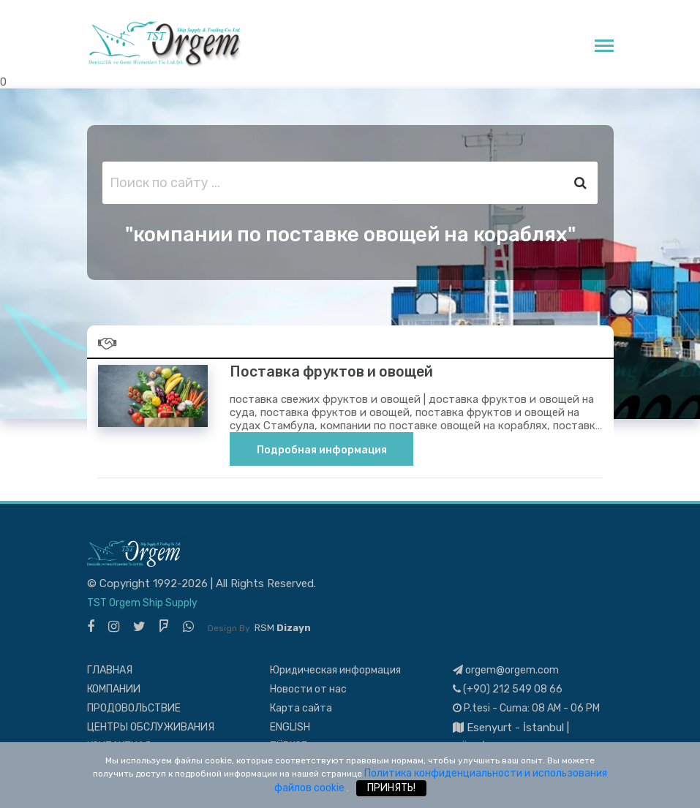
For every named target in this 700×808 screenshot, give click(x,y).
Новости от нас (308, 689)
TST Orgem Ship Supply (142, 603)
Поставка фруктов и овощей (331, 371)
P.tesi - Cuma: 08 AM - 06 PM (526, 708)
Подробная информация (322, 450)
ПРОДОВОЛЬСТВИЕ (134, 708)
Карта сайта (301, 708)
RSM (283, 627)
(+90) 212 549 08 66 (507, 689)
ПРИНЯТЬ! (391, 788)
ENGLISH (290, 727)
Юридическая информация (335, 670)
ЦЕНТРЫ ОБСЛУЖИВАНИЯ (150, 727)
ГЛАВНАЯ (109, 670)
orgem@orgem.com (506, 670)
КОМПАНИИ (113, 689)
